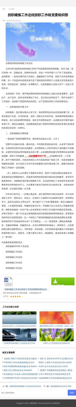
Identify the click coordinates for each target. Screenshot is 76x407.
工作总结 (11, 9)
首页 (3, 9)
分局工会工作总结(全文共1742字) (53, 366)
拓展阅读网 (33, 403)
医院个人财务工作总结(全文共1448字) (55, 362)
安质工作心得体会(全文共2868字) (17, 370)
